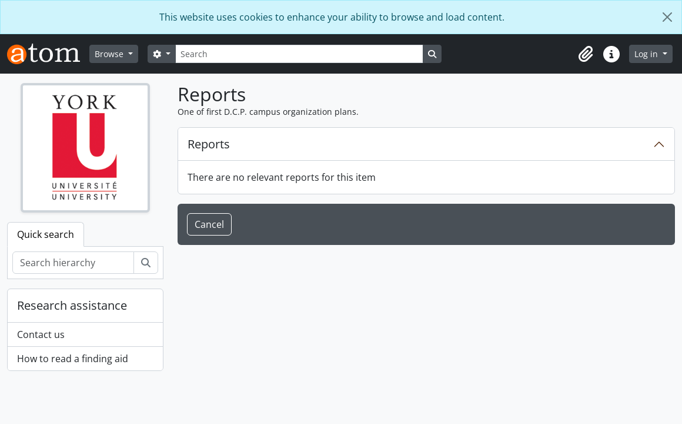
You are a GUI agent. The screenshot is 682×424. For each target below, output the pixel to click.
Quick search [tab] (45, 234)
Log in (647, 53)
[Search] (299, 54)
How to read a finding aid (72, 358)
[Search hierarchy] (73, 262)
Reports (209, 144)
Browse (110, 53)
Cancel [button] (209, 224)
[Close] (667, 17)
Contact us (41, 334)
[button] (586, 54)
